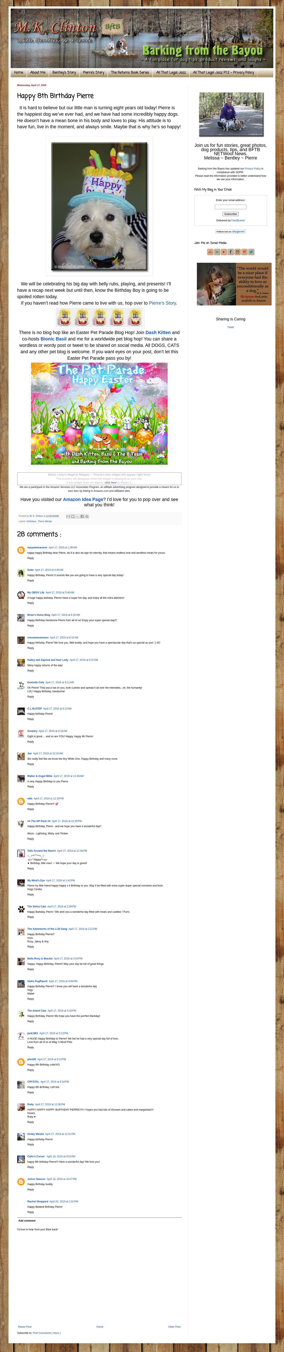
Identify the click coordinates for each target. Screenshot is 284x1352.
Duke (30, 569)
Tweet (230, 327)
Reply (30, 558)
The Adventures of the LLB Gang (47, 928)
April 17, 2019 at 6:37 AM (84, 659)
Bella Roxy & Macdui (40, 958)
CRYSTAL (33, 1081)
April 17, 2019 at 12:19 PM (49, 798)
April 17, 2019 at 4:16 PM (62, 1010)
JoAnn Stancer (36, 1179)
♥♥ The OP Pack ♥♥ (38, 821)
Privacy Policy (253, 168)
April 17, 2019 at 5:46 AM (60, 592)
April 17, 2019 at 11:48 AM (69, 776)
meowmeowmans (37, 637)
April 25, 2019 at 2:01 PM (64, 1201)
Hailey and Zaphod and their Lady (47, 659)
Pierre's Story (93, 72)
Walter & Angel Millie (40, 776)
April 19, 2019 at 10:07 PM (62, 1179)
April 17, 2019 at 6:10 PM (51, 1059)
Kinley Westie (35, 1134)
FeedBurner (238, 220)
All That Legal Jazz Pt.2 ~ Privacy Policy (223, 72)
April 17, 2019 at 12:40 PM (67, 821)
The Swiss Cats (36, 906)
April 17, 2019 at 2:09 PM (61, 906)
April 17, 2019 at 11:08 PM (50, 1104)
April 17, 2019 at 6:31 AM (64, 637)
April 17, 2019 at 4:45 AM (49, 569)
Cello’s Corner (36, 1156)
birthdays (32, 521)
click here (111, 482)
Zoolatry (32, 731)
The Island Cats (36, 1010)
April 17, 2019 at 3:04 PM (68, 958)
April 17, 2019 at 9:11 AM (59, 682)
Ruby (30, 1104)
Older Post (174, 1326)
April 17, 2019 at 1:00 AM (62, 547)
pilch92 (31, 1059)
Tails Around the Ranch (41, 850)
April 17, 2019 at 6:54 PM (54, 1081)
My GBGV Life (35, 592)
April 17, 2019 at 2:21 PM (83, 928)
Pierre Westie (45, 521)
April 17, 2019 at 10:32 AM (48, 753)
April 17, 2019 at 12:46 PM (72, 850)
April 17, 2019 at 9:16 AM (53, 731)
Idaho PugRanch (37, 981)
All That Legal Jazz (171, 72)
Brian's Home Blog (38, 614)
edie (29, 798)
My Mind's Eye (36, 880)
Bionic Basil (54, 339)
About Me (37, 72)
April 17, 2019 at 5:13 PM (54, 1033)
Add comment (26, 1220)
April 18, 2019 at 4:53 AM (61, 1156)
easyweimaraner (37, 547)
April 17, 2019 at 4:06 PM (63, 981)
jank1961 (32, 1033)
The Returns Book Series (130, 72)
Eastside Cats (35, 682)
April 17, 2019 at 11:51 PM (60, 1134)
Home (18, 72)
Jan (29, 753)
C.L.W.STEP (34, 708)
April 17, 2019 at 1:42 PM (60, 880)
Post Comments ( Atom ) (47, 1333)
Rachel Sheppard (37, 1201)
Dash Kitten (158, 332)
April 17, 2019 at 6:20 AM (65, 614)
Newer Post (24, 1326)
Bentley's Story (64, 72)
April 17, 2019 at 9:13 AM (57, 708)
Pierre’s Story (162, 303)
